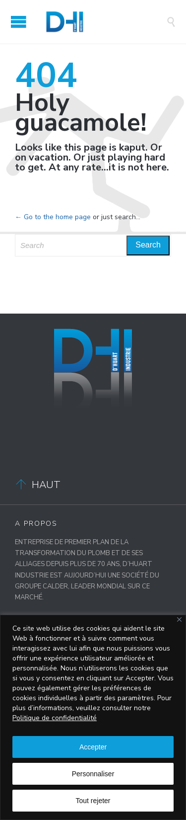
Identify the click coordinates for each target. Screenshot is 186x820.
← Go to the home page (53, 217)
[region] (93, 717)
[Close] (179, 619)
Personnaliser (93, 774)
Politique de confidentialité (54, 718)
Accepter (93, 747)
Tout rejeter (92, 801)
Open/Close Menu (18, 21)
